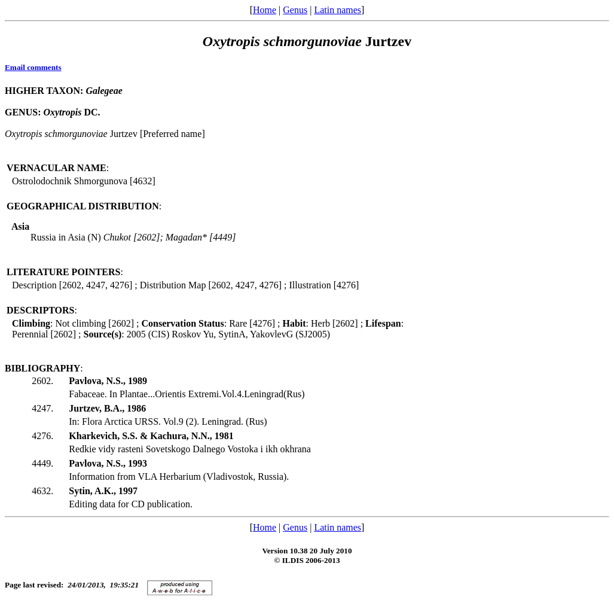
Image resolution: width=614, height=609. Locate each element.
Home (264, 10)
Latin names (337, 10)
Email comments (33, 67)
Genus (295, 10)
